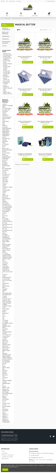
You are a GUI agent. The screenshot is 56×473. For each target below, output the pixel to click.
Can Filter (4, 173)
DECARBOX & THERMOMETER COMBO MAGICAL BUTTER (25, 154)
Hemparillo (5, 289)
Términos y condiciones (7, 455)
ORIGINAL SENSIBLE (7, 380)
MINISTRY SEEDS (6, 356)
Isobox (3, 316)
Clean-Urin (4, 183)
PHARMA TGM (5, 390)
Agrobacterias (5, 121)
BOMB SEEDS (5, 158)
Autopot (4, 145)
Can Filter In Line (6, 174)
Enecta (3, 233)
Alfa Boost (4, 125)
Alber (3, 122)
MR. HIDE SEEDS (6, 362)
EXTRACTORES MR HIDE (7, 89)
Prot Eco (4, 405)
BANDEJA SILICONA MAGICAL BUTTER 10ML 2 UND (45, 57)
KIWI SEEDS (5, 329)
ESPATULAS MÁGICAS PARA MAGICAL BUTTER (24, 122)
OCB (3, 376)
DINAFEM (4, 201)
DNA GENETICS (6, 204)
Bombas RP (5, 160)
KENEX (3, 327)
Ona (3, 379)
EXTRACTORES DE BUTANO (7, 64)
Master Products (6, 347)
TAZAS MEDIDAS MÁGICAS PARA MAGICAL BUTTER (45, 122)
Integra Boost (5, 313)
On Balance (5, 377)
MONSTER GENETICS (7, 359)
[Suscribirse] (16, 435)
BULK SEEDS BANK (6, 168)
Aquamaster (5, 141)
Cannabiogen (5, 177)
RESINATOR (6, 86)
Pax (3, 385)
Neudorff (4, 372)
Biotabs (4, 154)
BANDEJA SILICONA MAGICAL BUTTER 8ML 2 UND (25, 89)
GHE (3, 260)
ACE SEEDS (5, 111)
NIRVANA (4, 373)
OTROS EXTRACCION (6, 70)
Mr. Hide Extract (6, 360)
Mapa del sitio (5, 458)
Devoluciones (12, 1)
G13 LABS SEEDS (6, 254)
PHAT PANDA (5, 392)
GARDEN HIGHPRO (6, 256)
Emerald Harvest (6, 220)
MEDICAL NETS (6, 92)
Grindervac (4, 274)
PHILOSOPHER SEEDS (7, 393)
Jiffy (3, 317)
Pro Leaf (4, 400)
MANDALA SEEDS (6, 344)
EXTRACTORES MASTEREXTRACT (7, 57)
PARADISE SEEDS (6, 383)
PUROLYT (4, 413)
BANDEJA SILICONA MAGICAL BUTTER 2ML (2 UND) (45, 89)
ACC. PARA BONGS (6, 108)
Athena (3, 142)
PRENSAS (5, 75)
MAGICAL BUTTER (7, 93)
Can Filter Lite (5, 175)
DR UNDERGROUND (7, 207)
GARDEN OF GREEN (7, 257)
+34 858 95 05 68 (35, 455)
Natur (3, 369)
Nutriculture (5, 374)
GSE (3, 281)
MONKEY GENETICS (7, 357)
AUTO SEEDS (5, 144)
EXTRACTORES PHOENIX (6, 67)
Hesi (3, 291)
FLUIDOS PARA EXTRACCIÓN (6, 73)
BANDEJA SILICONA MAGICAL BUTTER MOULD (25, 57)
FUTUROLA (5, 253)
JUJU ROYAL (5, 320)
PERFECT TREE (5, 387)
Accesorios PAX (6, 110)
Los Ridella (5, 337)
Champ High (5, 181)
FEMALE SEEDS (5, 246)
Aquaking (4, 140)
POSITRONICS (5, 399)
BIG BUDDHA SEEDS (7, 150)
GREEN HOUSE (5, 270)
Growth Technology (7, 280)
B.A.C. (3, 147)
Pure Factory (5, 409)
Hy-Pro (4, 307)
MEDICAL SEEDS (6, 350)
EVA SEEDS (5, 234)
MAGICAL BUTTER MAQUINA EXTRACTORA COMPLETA (45, 154)
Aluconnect (5, 127)
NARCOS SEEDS (6, 367)
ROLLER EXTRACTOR (6, 79)
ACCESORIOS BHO (7, 55)
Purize (3, 412)
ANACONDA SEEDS (6, 128)
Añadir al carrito (27, 62)
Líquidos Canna (6, 336)
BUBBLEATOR (6, 82)
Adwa (3, 120)
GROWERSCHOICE (6, 277)
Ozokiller (4, 382)
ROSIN (4, 91)
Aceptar (5, 469)
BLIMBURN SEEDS (6, 157)
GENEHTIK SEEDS (6, 258)
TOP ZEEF (5, 83)
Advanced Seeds (6, 118)
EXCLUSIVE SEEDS (6, 238)
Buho (3, 167)
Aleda (3, 124)
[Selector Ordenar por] (44, 30)
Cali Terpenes (5, 170)
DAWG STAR (5, 195)
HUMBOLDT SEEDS (6, 306)
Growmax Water (6, 279)
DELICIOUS (4, 197)
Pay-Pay (4, 386)
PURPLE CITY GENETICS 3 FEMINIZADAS (5, 419)
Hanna (3, 284)
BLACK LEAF (5, 155)
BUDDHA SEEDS (6, 165)
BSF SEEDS (4, 163)
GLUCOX (4, 261)
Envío (7, 1)
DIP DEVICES (5, 203)
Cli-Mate (4, 184)
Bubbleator (5, 164)
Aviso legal (18, 1)
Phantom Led (5, 389)
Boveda (4, 161)
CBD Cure (4, 178)
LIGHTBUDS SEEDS (6, 332)
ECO (3, 214)
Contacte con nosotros (7, 456)
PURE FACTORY (7, 53)
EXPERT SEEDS (5, 241)
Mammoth (4, 343)
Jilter (3, 319)
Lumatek (4, 339)
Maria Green (5, 346)
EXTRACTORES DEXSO (6, 61)
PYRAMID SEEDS (6, 422)
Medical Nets (5, 349)
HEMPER (4, 290)
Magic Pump (5, 342)
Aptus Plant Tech (6, 138)
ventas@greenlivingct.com (37, 457)
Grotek (3, 276)
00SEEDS (4, 104)
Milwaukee (4, 353)
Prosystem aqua (6, 403)
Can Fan (4, 171)
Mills (3, 352)
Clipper (4, 185)
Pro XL (3, 402)
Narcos (4, 366)
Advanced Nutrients (6, 117)
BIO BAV (4, 151)
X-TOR (4, 85)
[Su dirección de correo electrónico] (8, 435)
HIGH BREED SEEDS (7, 293)
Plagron (4, 396)
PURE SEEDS (5, 410)
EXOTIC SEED (5, 240)
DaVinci (4, 194)
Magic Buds (5, 340)
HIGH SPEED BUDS (6, 294)
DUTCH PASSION (6, 208)
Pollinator (4, 397)
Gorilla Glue (5, 266)
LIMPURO (4, 333)
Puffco (3, 407)
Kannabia (4, 324)
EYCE (3, 243)
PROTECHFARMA (6, 406)
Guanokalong (5, 283)
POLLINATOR (6, 76)
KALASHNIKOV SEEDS (7, 323)
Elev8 (3, 217)
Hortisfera (4, 297)
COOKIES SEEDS (6, 190)
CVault (3, 193)
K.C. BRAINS (5, 321)
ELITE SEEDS (5, 218)
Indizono (4, 310)
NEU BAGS (4, 370)
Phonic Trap (5, 395)
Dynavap (4, 213)
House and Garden (6, 299)
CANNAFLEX (6, 59)
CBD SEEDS (5, 180)
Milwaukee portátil (6, 354)
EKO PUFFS (5, 216)
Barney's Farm (5, 148)
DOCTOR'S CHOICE (7, 205)
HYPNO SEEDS (5, 309)
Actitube (4, 112)
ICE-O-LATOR (6, 81)
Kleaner (4, 330)
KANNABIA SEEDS (6, 326)
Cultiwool (4, 191)
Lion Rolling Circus (6, 334)
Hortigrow (4, 296)
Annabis (4, 137)
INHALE (4, 311)
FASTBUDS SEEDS (6, 244)
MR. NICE (4, 363)
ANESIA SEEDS (5, 130)
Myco (3, 364)
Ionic (3, 314)
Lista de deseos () (50, 1)
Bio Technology (6, 153)
